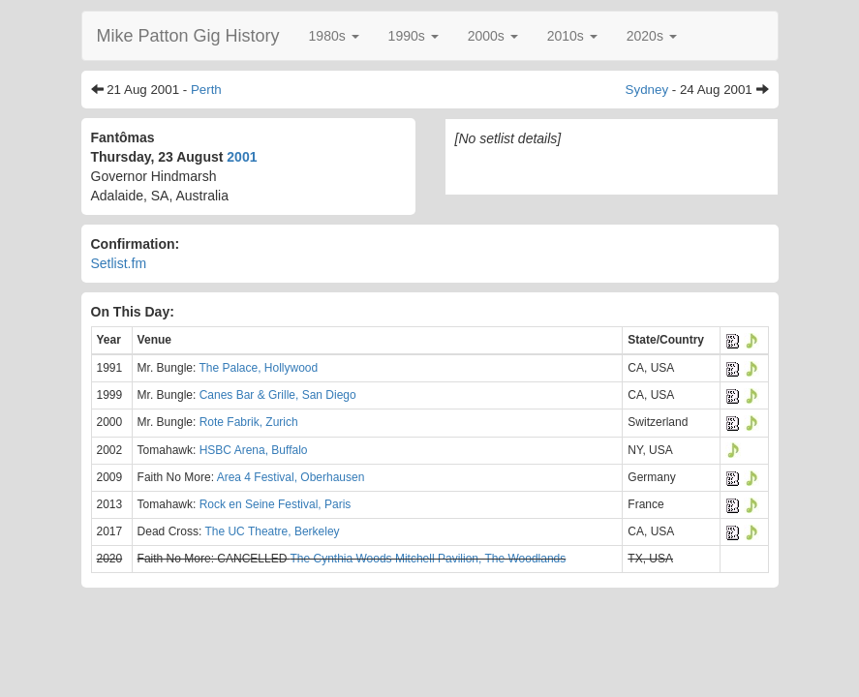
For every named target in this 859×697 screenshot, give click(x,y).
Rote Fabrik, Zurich (248, 422)
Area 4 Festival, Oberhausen (291, 477)
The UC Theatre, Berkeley (271, 531)
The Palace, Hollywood (258, 368)
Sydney (647, 89)
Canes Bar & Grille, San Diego (277, 395)
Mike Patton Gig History (188, 35)
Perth (206, 89)
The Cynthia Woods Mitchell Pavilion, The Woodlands (428, 558)
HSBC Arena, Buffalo (253, 450)
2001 (242, 157)
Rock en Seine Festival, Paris (275, 504)
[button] (334, 36)
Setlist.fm (119, 263)
